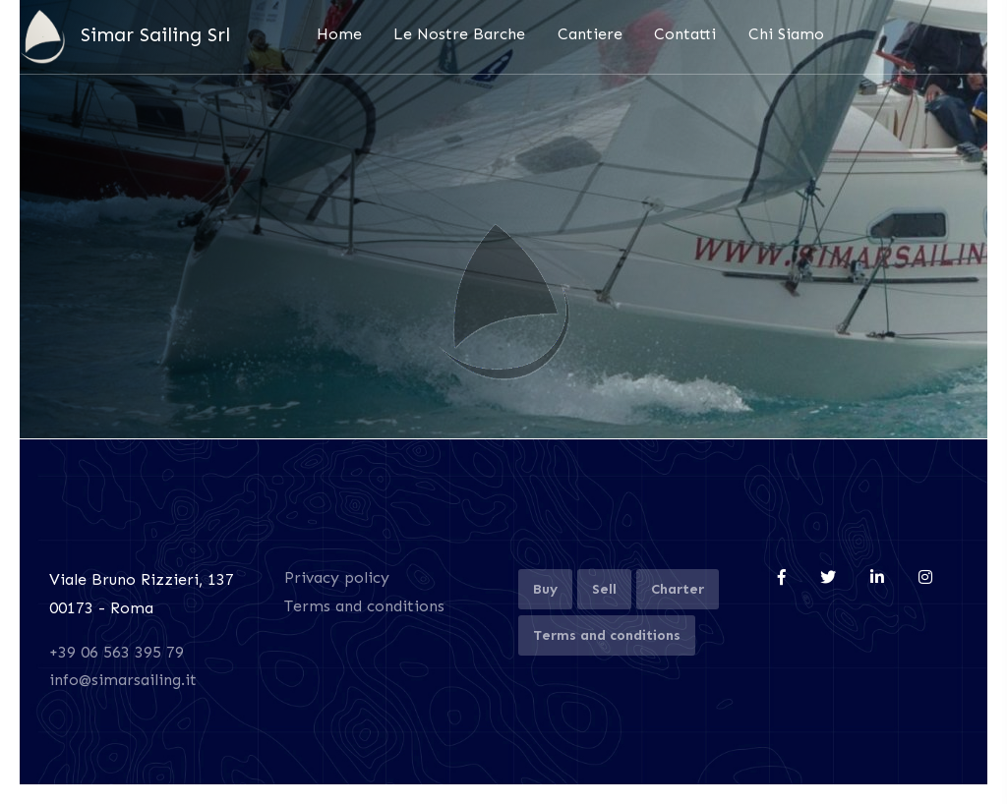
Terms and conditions (364, 606)
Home (339, 34)
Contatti (685, 34)
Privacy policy (336, 577)
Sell (604, 589)
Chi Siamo (786, 34)
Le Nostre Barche (459, 34)
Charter (677, 589)
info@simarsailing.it (123, 679)
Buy (545, 589)
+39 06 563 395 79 (116, 652)
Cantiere (590, 34)
